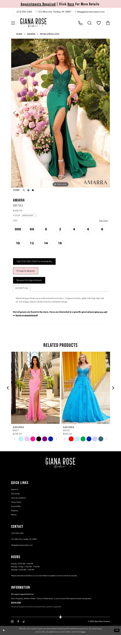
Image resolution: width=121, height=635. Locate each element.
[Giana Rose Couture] (33, 22)
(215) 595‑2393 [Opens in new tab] (17, 533)
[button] (13, 23)
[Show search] (89, 23)
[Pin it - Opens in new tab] (28, 190)
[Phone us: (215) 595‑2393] (24, 12)
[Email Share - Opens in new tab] (33, 190)
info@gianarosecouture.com (22, 545)
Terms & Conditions (18, 498)
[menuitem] (60, 12)
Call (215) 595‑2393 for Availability (34, 261)
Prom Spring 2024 (49, 34)
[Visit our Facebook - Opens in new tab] (18, 621)
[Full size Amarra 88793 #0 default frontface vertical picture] (60, 113)
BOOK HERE (16, 603)
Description (21, 288)
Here (70, 4)
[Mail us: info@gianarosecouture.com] (90, 12)
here (83, 632)
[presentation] (35, 388)
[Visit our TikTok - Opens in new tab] (24, 621)
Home (19, 34)
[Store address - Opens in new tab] (54, 12)
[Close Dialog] (4, 630)
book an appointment (26, 315)
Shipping (14, 511)
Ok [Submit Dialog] (116, 630)
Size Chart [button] (103, 221)
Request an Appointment (29, 280)
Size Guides (15, 494)
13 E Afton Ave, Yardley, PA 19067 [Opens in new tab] (24, 539)
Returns (14, 515)
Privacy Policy (16, 502)
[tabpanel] (60, 113)
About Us (14, 490)
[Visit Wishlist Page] (98, 23)
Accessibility (16, 506)
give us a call (101, 312)
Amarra (31, 34)
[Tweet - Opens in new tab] (24, 190)
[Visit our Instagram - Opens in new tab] (12, 621)
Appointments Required (38, 4)
